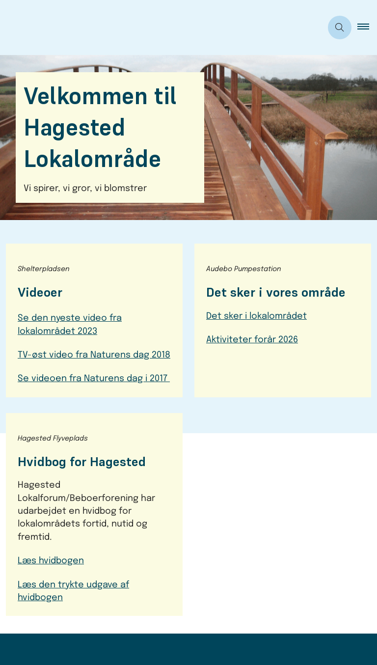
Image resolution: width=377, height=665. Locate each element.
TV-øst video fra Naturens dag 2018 (94, 355)
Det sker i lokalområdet (256, 316)
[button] (367, 27)
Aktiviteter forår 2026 (252, 339)
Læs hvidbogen (51, 560)
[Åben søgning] (339, 27)
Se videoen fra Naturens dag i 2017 (94, 378)
